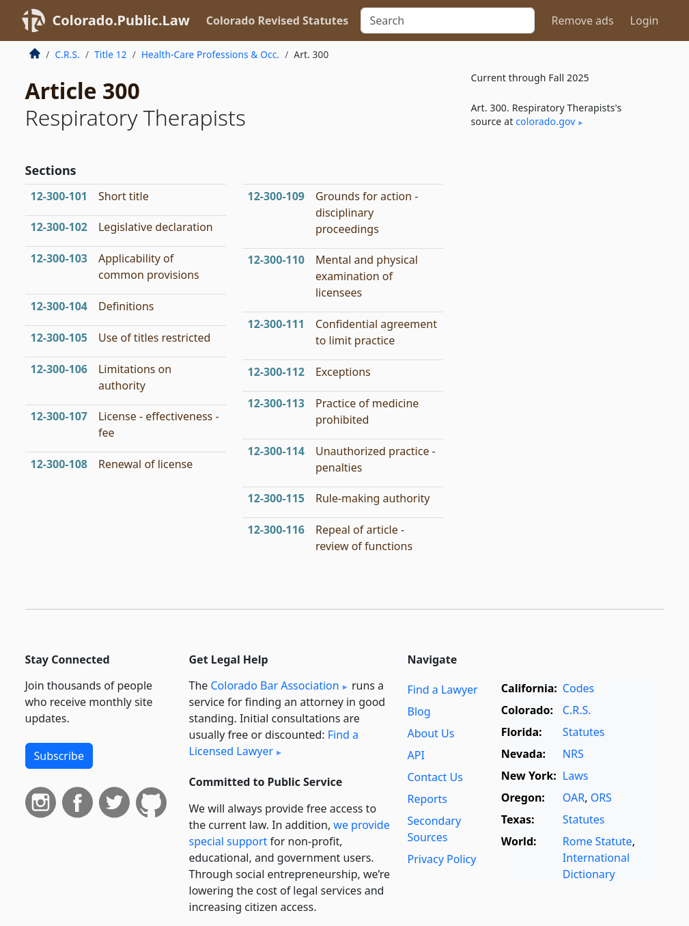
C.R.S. (67, 54)
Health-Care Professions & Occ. (210, 54)
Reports (427, 798)
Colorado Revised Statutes (277, 20)
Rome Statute (597, 841)
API (415, 755)
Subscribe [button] (59, 755)
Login (644, 20)
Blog (418, 711)
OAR (574, 797)
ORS (601, 797)
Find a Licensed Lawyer (274, 743)
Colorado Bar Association (274, 685)
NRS (573, 753)
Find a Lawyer (442, 689)
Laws (576, 775)
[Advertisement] (562, 245)
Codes (578, 688)
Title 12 (110, 54)
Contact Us (434, 777)
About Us (430, 733)
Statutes (584, 731)
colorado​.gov (545, 121)
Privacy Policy (441, 859)
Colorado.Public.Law (121, 20)
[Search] (448, 20)
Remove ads (582, 20)
